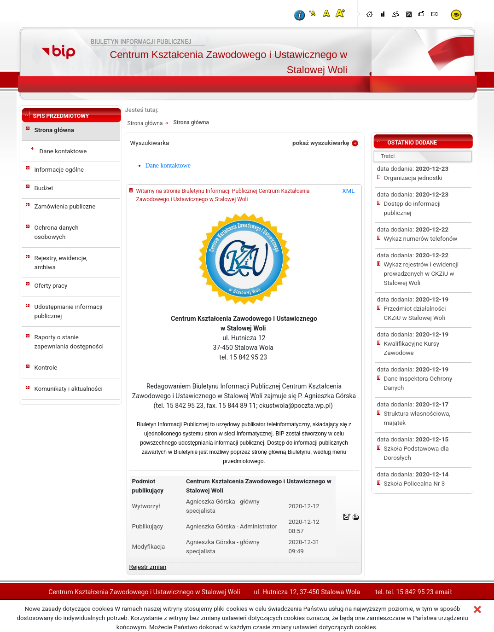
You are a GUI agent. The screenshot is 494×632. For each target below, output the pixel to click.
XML (348, 190)
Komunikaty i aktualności (69, 388)
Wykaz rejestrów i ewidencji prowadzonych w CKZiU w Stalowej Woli (421, 273)
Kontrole (46, 367)
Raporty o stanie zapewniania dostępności (69, 342)
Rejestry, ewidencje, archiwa (61, 263)
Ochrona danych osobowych (57, 232)
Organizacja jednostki (413, 177)
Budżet (44, 188)
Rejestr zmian (148, 566)
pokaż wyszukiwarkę (320, 142)
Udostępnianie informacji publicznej (69, 311)
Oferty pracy (51, 285)
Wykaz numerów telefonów (421, 238)
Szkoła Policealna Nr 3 (414, 483)
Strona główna (54, 130)
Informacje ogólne (59, 169)
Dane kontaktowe (63, 151)
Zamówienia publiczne (65, 206)
